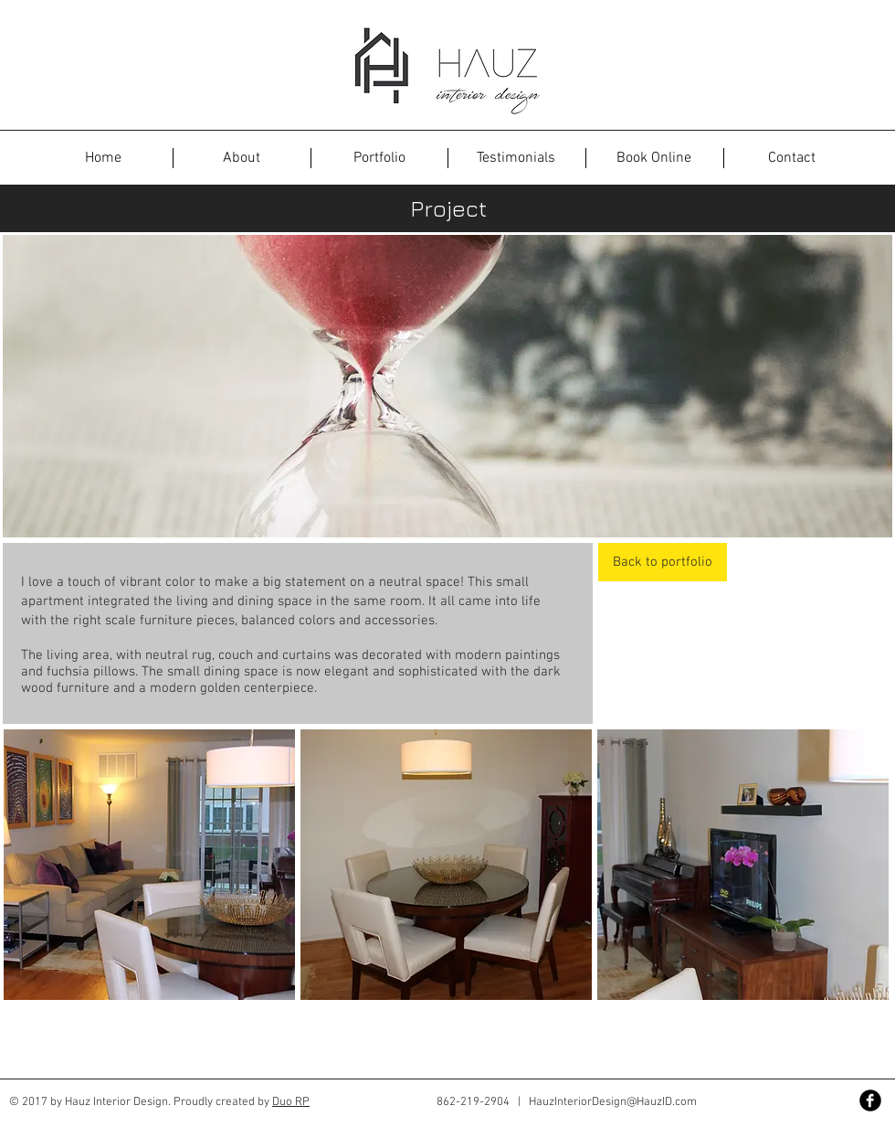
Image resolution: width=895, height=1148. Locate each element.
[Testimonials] (516, 158)
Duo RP (291, 1102)
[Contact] (792, 158)
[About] (241, 158)
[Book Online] (654, 158)
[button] (103, 158)
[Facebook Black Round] (870, 1100)
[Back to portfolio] (662, 562)
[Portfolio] (379, 158)
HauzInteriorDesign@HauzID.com (613, 1102)
